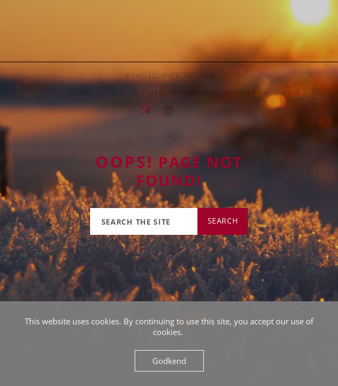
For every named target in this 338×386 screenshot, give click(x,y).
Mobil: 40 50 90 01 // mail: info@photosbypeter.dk (169, 93)
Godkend (169, 360)
